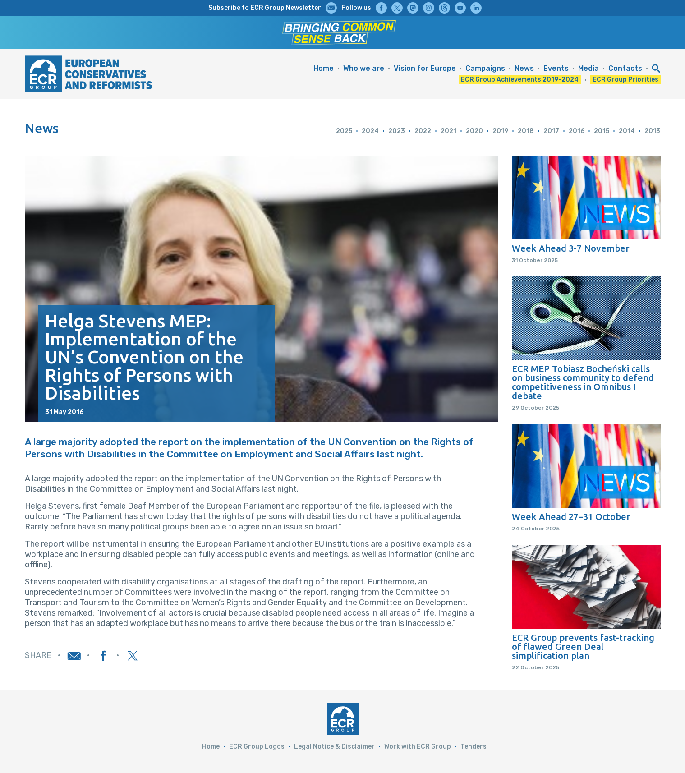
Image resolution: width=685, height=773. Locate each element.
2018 (526, 131)
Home (323, 68)
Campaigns (485, 68)
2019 (500, 131)
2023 (396, 131)
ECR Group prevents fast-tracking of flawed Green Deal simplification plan (583, 646)
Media (588, 68)
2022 (422, 131)
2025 (344, 131)
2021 (448, 131)
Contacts (625, 68)
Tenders (473, 746)
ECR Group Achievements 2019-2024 (520, 79)
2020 (474, 131)
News (524, 68)
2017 (551, 131)
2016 (576, 131)
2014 (627, 131)
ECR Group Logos (257, 746)
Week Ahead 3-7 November (571, 248)
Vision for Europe (425, 68)
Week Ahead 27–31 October (571, 516)
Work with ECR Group (417, 746)
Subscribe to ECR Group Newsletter (264, 8)
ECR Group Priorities (625, 79)
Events (556, 68)
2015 (601, 131)
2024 (370, 131)
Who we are (363, 68)
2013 (652, 131)
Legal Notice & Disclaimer (334, 746)
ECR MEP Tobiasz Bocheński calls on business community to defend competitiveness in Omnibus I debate (583, 382)
